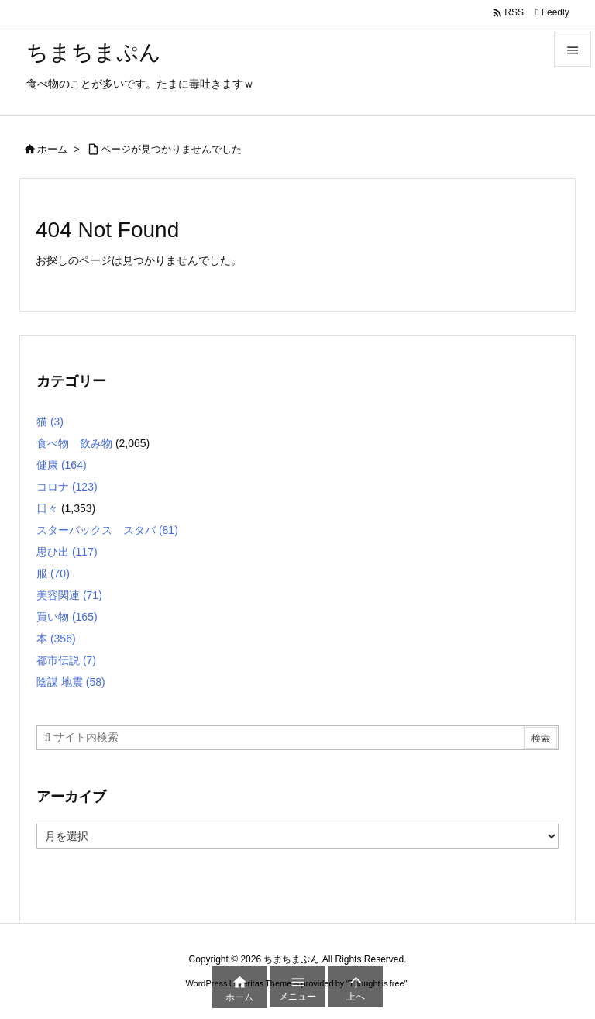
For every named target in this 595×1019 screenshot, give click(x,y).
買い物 (67, 617)
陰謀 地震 (70, 682)
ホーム (52, 149)
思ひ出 (67, 552)
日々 (47, 508)
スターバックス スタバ (107, 530)
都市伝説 (66, 660)
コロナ (67, 486)
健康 (61, 465)
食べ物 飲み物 (74, 443)
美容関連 (69, 595)
